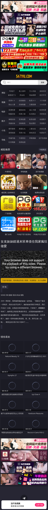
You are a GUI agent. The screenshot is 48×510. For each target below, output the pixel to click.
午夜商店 (22, 138)
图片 (3, 121)
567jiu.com (24, 76)
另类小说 (22, 133)
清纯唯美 (22, 123)
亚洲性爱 (12, 110)
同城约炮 (12, 138)
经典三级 (22, 114)
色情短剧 (22, 142)
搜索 (42, 82)
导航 (3, 139)
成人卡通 (32, 110)
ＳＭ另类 (43, 104)
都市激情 (12, 129)
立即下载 (39, 505)
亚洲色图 (22, 119)
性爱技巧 (43, 133)
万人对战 (32, 91)
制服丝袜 (12, 114)
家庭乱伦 (22, 129)
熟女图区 (32, 123)
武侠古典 (43, 129)
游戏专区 (43, 91)
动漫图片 (43, 119)
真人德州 (22, 91)
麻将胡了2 (12, 95)
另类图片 (43, 123)
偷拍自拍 (22, 110)
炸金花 (22, 95)
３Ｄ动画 (43, 100)
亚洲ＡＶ (12, 100)
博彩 (3, 92)
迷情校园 (12, 133)
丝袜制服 (22, 104)
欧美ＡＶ (32, 100)
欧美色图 (32, 119)
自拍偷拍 (22, 100)
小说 (3, 130)
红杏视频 (12, 142)
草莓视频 (32, 138)
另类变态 (43, 114)
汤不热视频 (43, 138)
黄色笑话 (32, 133)
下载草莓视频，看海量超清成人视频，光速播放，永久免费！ (24, 280)
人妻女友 (32, 129)
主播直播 (32, 104)
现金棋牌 (32, 95)
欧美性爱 (43, 110)
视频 (3, 102)
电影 (3, 111)
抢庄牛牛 (43, 95)
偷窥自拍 (12, 119)
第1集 (4, 287)
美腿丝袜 (12, 123)
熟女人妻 (12, 104)
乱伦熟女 (32, 114)
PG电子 (12, 91)
